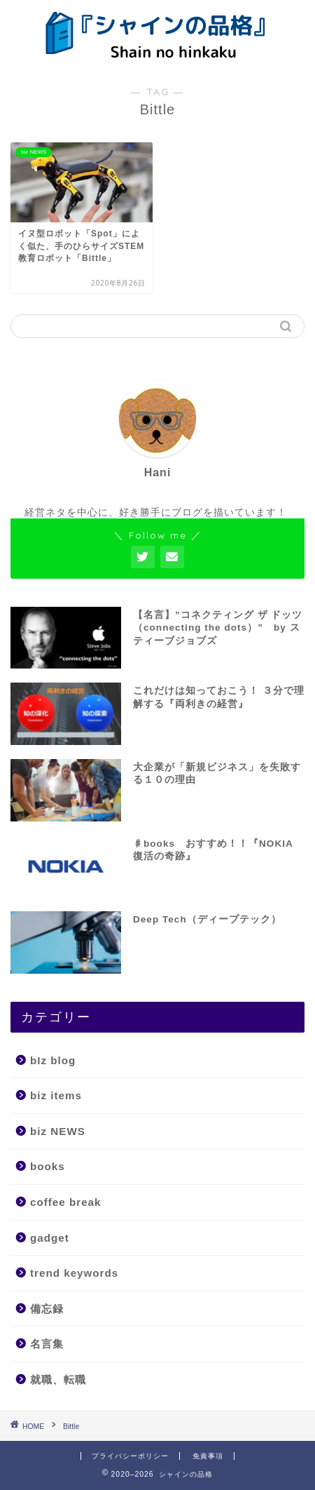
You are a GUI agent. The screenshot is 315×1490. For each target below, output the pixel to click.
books (47, 1166)
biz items (56, 1095)
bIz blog (53, 1060)
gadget (49, 1238)
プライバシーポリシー (130, 1456)
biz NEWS (57, 1131)
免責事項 (207, 1456)
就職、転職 (58, 1379)
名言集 (47, 1344)
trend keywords (74, 1273)
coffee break (65, 1202)
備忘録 (47, 1309)
